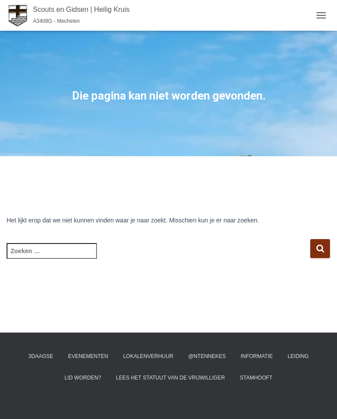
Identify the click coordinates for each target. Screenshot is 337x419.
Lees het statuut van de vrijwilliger (170, 378)
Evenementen (88, 356)
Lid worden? (83, 378)
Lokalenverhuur (148, 356)
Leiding (297, 356)
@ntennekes (207, 356)
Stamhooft (256, 378)
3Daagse (41, 356)
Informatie (256, 356)
